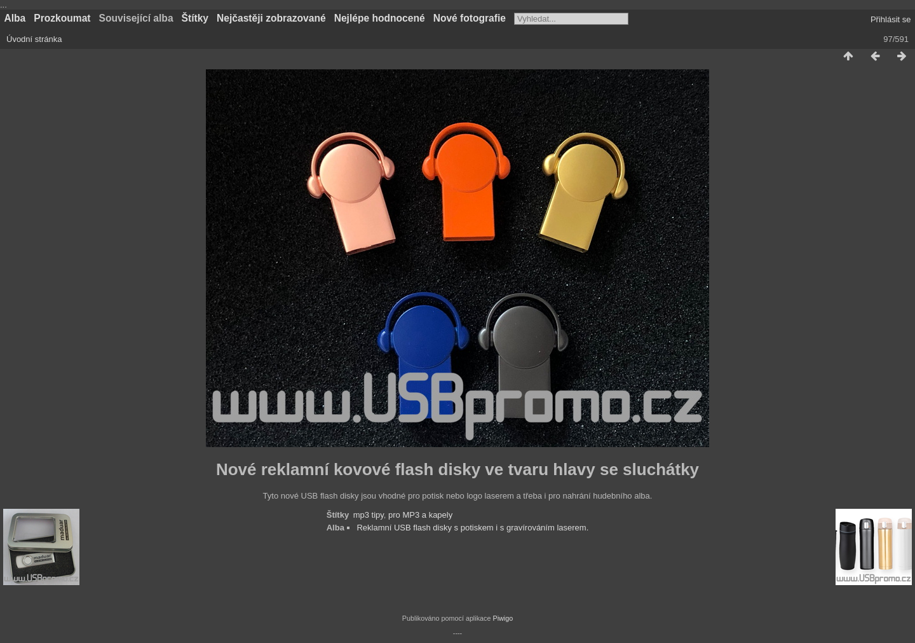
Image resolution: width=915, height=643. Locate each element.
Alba (15, 18)
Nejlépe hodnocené (379, 18)
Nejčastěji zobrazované (271, 18)
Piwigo (502, 618)
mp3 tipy (368, 515)
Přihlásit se (891, 19)
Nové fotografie (469, 18)
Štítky (195, 18)
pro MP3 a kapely (420, 515)
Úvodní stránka (34, 39)
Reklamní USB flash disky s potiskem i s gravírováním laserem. (472, 527)
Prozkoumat (62, 18)
